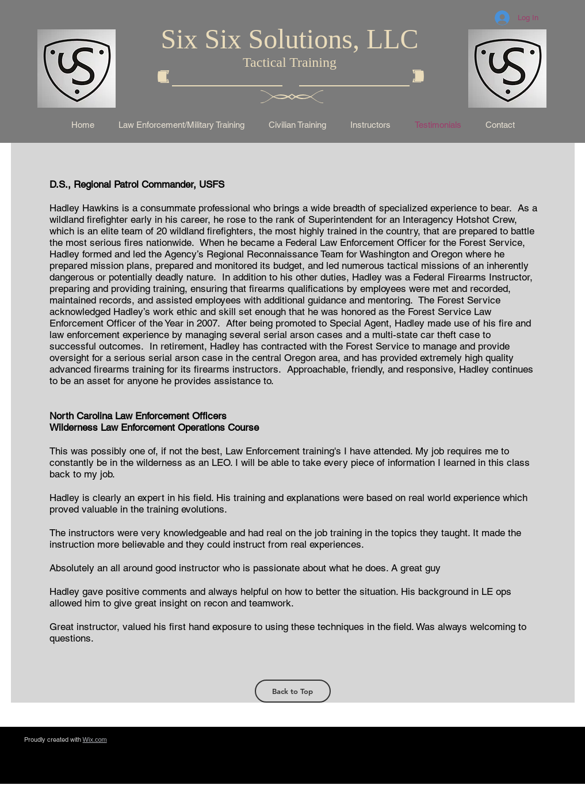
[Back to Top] (293, 691)
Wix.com (95, 739)
